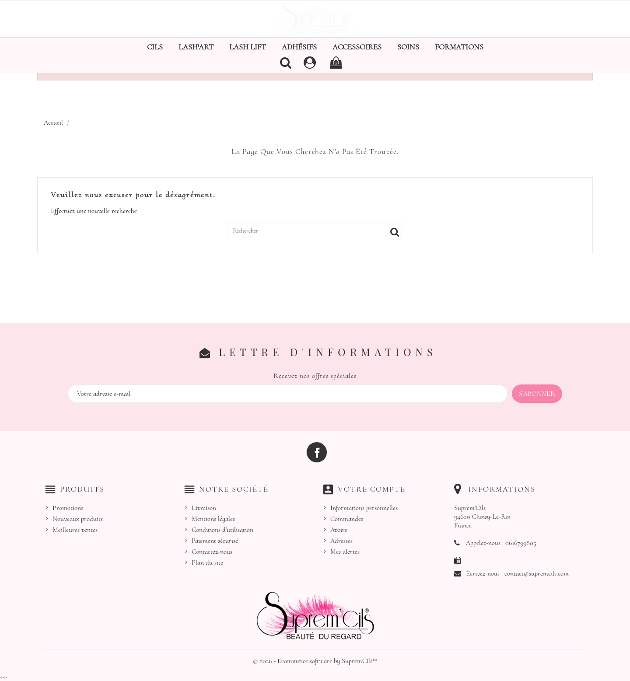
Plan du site (207, 562)
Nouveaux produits (77, 518)
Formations (459, 47)
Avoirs (338, 529)
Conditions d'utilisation (222, 529)
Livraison (204, 507)
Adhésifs (299, 47)
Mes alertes (345, 551)
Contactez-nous (212, 551)
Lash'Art (196, 47)
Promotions (67, 507)
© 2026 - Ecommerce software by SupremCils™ (315, 661)
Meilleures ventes (75, 529)
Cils (155, 47)
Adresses (341, 540)
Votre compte (372, 489)
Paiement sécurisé (215, 540)
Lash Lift (247, 47)
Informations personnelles (364, 507)
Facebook (317, 452)
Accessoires (357, 47)
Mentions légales (213, 518)
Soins (408, 47)
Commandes (346, 518)
